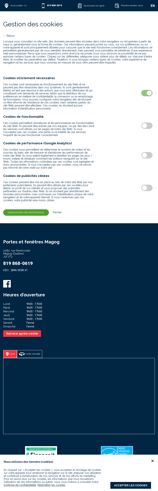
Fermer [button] (56, 212)
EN (153, 6)
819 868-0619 (18, 263)
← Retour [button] (9, 35)
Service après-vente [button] (22, 333)
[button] (21, 5)
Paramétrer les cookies (51, 484)
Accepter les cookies (130, 485)
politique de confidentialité (20, 484)
